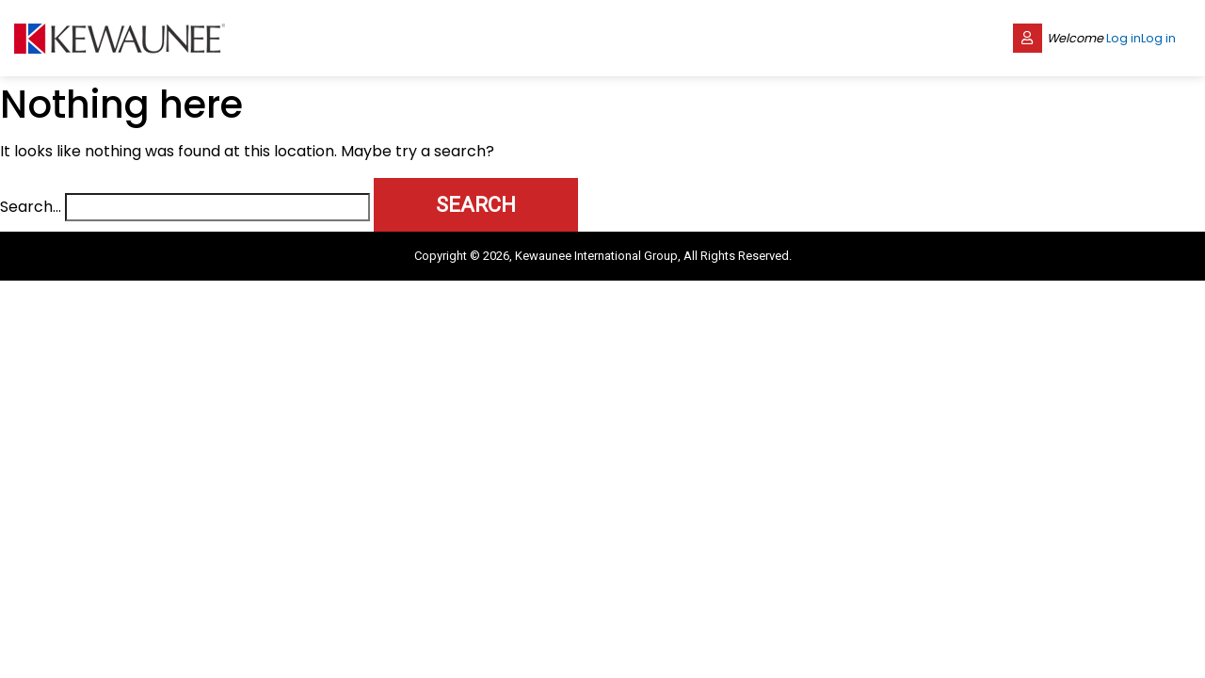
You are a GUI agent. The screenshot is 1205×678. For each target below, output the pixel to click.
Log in (1123, 38)
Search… (30, 207)
